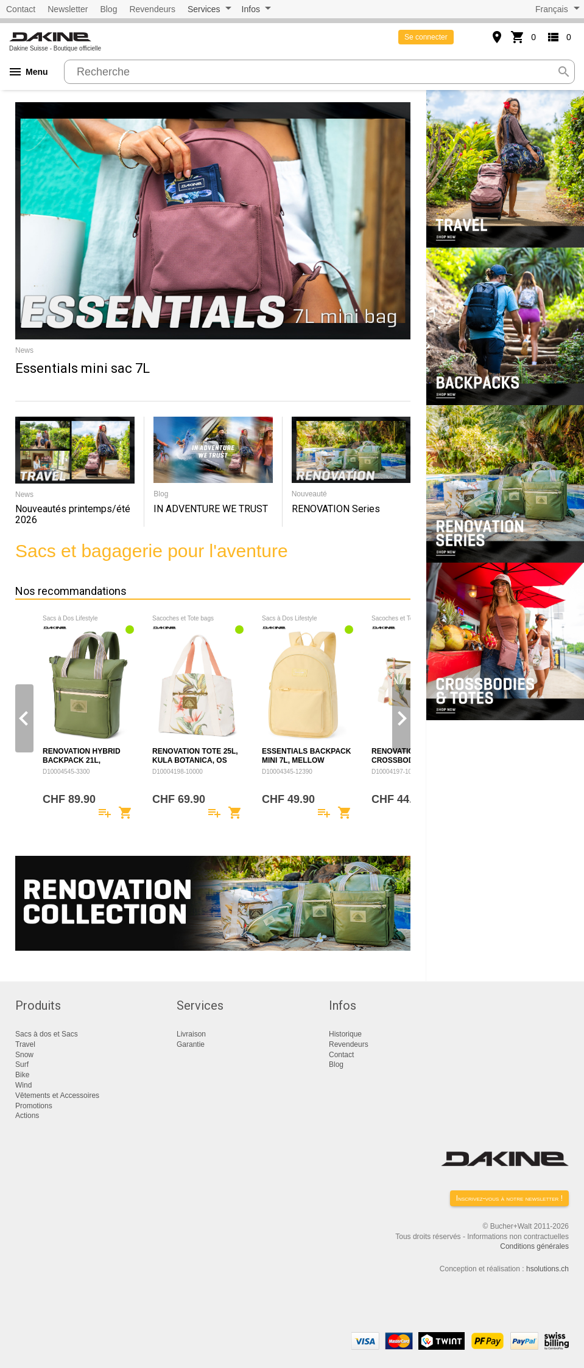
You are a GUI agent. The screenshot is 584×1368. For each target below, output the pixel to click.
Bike (22, 1075)
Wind (23, 1085)
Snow (24, 1054)
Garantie (191, 1044)
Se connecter (426, 37)
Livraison (191, 1034)
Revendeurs (152, 9)
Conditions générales (534, 1246)
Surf (22, 1064)
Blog (108, 9)
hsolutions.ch (547, 1269)
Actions (27, 1115)
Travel (25, 1044)
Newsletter (67, 9)
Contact (20, 9)
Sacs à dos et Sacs (46, 1034)
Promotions (33, 1106)
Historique (345, 1034)
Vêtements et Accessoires (57, 1095)
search (564, 71)
